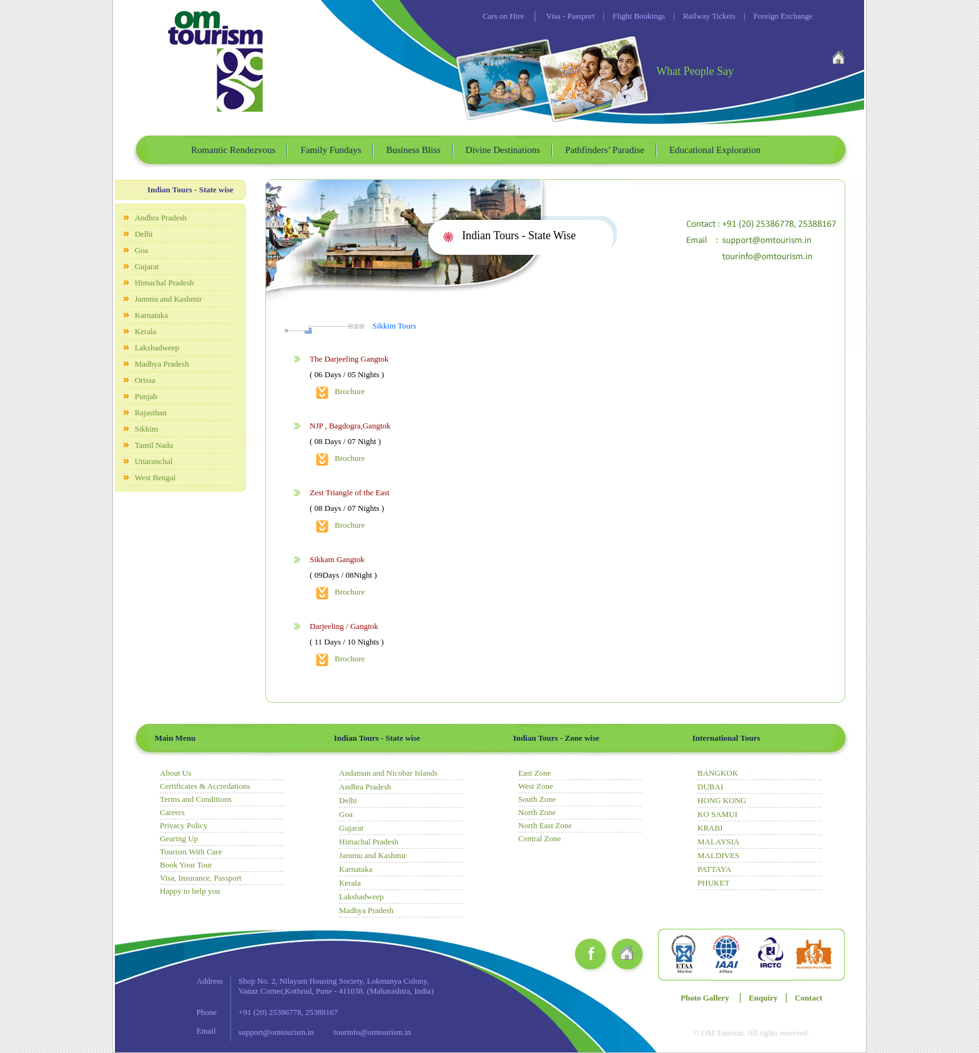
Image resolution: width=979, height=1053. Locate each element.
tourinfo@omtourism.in (372, 1032)
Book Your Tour (186, 864)
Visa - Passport (570, 16)
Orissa (145, 380)
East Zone (534, 773)
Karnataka (151, 315)
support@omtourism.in (276, 1032)
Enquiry (763, 997)
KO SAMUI (717, 814)
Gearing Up (179, 838)
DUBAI (710, 786)
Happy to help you (190, 891)
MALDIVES (718, 855)
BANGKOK (717, 773)
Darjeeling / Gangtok (344, 626)
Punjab (146, 396)
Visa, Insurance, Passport (201, 877)
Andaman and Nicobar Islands (388, 773)
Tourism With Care (191, 851)
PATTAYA (714, 869)
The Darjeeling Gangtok (349, 358)
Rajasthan (151, 412)
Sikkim (147, 428)
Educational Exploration (714, 150)
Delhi (144, 234)
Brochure (350, 391)
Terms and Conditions (196, 799)
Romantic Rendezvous (233, 150)
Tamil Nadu (154, 445)
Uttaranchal (154, 461)
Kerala (146, 331)
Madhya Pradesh (162, 363)
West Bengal (155, 477)
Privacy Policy (183, 825)
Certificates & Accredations (205, 786)
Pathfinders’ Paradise (604, 150)
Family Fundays (330, 150)
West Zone (535, 786)
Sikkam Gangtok (337, 559)
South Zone (537, 799)
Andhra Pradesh (161, 217)
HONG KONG (721, 800)
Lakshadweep (157, 347)
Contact (808, 997)
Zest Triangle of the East (350, 492)
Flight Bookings (629, 16)
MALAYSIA (718, 841)
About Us (175, 773)
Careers (172, 812)
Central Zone (539, 838)
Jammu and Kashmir (168, 299)
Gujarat (147, 266)
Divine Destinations (503, 150)
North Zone (537, 812)
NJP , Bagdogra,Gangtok (350, 425)
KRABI (709, 828)
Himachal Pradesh (164, 282)
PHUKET (713, 882)
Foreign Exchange (774, 16)
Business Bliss (413, 150)
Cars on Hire (503, 16)
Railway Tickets (700, 16)
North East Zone (545, 825)
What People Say (695, 71)
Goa (142, 250)
